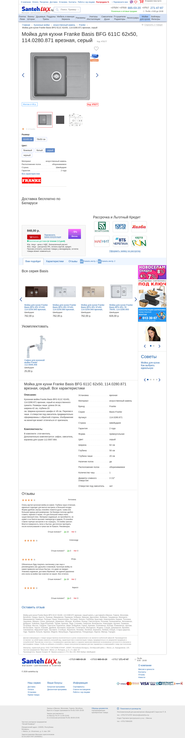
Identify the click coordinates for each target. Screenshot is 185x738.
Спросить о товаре (153, 25)
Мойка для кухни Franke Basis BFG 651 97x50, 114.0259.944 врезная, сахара (93, 308)
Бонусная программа (56, 687)
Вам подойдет (33, 261)
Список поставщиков (81, 689)
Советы (149, 356)
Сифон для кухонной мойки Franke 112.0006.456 (34, 362)
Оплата (35, 2)
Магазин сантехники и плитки (36, 12)
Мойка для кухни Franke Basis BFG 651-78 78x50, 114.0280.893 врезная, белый (121, 308)
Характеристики (55, 261)
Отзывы (73, 261)
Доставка (54, 2)
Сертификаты (79, 687)
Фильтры (155, 16)
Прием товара (34, 695)
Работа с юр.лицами (86, 2)
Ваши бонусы (54, 683)
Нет (73, 532)
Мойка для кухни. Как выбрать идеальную (150, 365)
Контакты (72, 2)
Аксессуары (133, 18)
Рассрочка (44, 2)
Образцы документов (100, 708)
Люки (22, 16)
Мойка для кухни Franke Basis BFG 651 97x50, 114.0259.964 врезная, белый (64, 308)
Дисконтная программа (57, 689)
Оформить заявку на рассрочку (125, 251)
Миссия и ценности (146, 669)
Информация (80, 683)
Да (65, 532)
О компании (26, 2)
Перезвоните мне (120, 2)
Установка (63, 2)
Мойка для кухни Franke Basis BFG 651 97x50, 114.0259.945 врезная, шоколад (36, 308)
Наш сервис (34, 683)
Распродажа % (102, 2)
